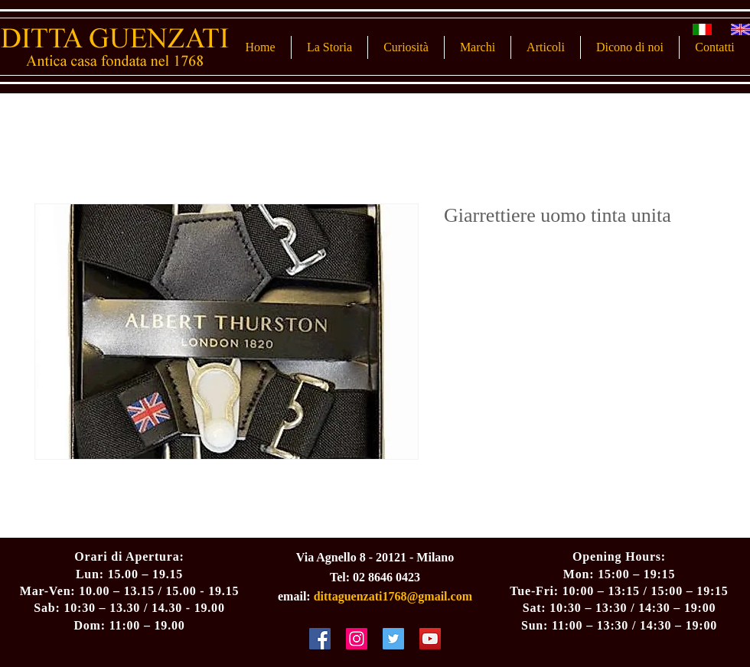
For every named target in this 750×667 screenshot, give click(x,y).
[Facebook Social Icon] (320, 638)
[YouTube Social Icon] (430, 638)
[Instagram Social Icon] (356, 638)
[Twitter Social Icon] (393, 638)
